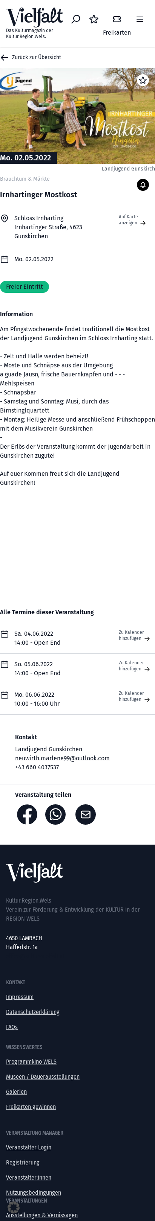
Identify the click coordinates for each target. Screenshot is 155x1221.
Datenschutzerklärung (33, 1011)
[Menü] (140, 19)
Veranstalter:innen (28, 1177)
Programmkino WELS (31, 1061)
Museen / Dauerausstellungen (43, 1076)
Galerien (16, 1091)
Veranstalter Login (28, 1147)
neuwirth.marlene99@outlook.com (62, 758)
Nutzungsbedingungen (33, 1192)
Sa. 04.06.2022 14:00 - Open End (37, 638)
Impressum (20, 996)
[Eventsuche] (76, 19)
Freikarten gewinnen (31, 1106)
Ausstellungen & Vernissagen (42, 1215)
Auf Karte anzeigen (133, 220)
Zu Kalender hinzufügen (135, 636)
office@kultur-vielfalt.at (35, 956)
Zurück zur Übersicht (30, 57)
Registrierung (23, 1162)
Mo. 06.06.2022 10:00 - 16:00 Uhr (37, 699)
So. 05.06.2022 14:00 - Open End (37, 669)
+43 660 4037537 (37, 767)
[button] (13, 1207)
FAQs (12, 1027)
